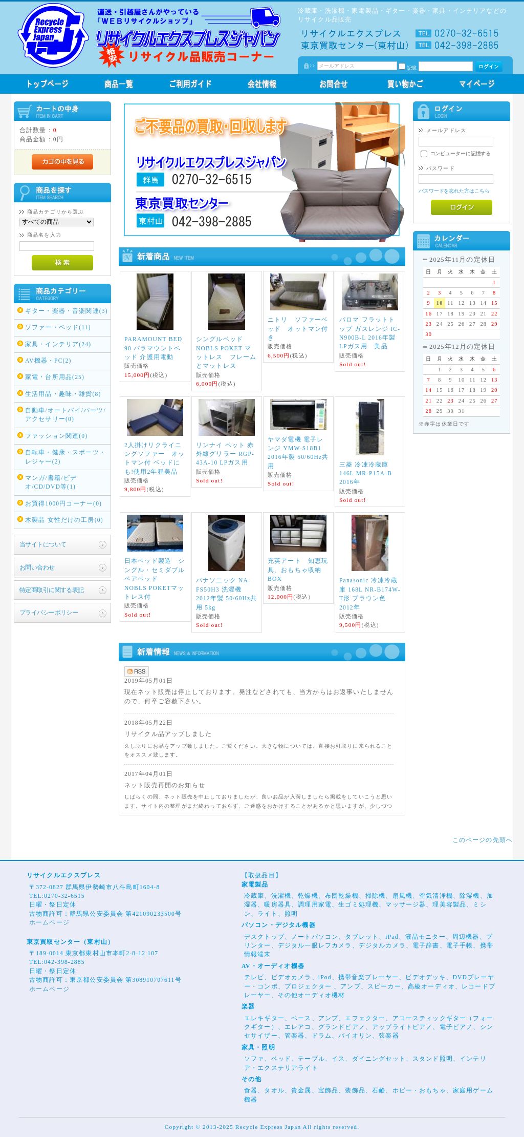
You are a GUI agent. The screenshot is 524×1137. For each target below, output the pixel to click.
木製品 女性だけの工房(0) (64, 520)
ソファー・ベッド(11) (58, 327)
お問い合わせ (37, 567)
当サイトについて (42, 544)
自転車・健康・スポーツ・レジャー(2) (65, 457)
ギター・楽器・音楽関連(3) (66, 311)
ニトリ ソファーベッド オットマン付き (298, 329)
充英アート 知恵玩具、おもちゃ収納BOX (298, 570)
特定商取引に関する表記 (51, 590)
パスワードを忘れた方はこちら (454, 191)
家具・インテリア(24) (58, 344)
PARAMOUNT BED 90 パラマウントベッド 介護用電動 (153, 348)
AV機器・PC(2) (48, 360)
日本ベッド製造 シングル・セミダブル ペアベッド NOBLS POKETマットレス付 (158, 579)
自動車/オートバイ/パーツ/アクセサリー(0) (65, 415)
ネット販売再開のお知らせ (164, 785)
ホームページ (49, 922)
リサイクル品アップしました (168, 734)
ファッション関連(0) (56, 436)
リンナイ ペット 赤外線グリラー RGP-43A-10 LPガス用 (225, 454)
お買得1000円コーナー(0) (63, 503)
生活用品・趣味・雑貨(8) (63, 394)
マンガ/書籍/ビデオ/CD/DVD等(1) (51, 482)
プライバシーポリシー (48, 612)
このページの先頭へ (482, 840)
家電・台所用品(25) (54, 377)
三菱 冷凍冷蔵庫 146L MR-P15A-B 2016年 (365, 473)
